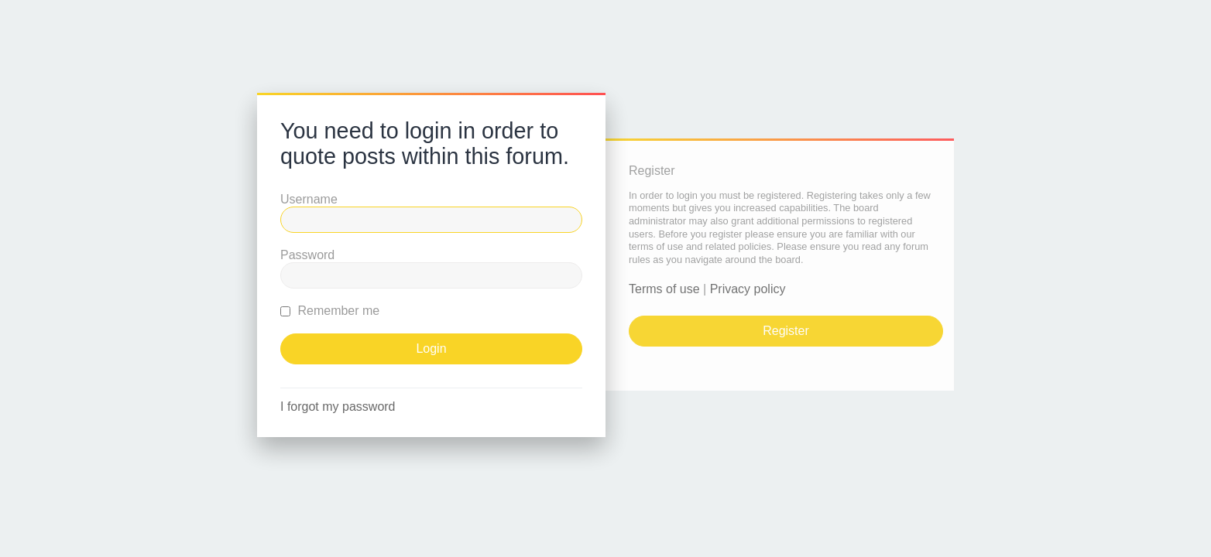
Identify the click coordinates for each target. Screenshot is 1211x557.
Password (307, 254)
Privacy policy (748, 289)
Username (309, 199)
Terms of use (664, 289)
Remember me (329, 310)
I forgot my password (338, 406)
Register (786, 330)
